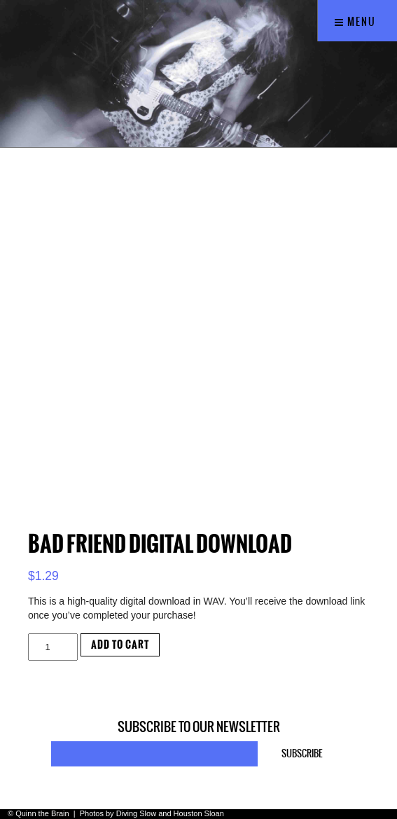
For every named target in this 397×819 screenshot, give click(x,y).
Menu (355, 21)
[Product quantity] (53, 647)
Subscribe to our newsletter (199, 727)
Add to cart (120, 645)
